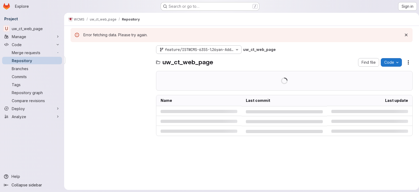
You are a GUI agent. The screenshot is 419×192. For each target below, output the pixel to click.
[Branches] (32, 68)
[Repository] (32, 60)
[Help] (32, 176)
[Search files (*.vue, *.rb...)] (109, 60)
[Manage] (32, 36)
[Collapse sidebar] (32, 185)
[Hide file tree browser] (73, 49)
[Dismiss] (405, 35)
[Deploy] (32, 108)
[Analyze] (32, 116)
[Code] (32, 44)
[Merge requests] (32, 52)
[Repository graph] (32, 92)
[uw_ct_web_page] (32, 28)
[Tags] (32, 84)
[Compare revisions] (32, 100)
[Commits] (32, 76)
